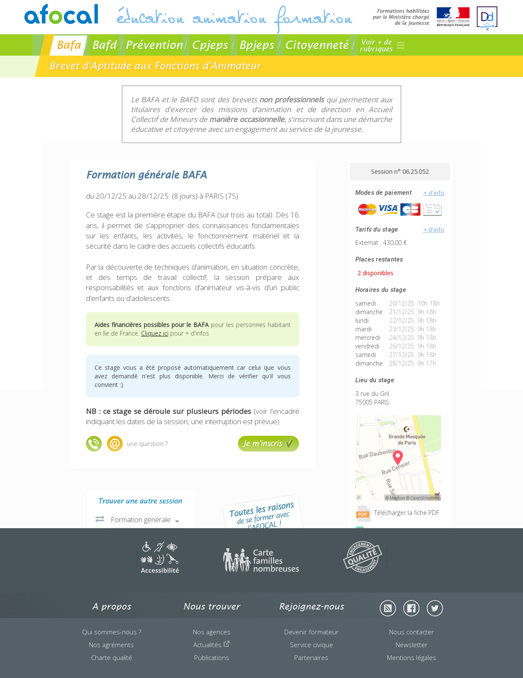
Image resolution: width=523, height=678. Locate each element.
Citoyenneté (317, 44)
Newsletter (412, 644)
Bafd (104, 44)
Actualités (211, 644)
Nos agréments (111, 644)
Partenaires (311, 657)
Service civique (311, 644)
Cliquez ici (154, 333)
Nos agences (211, 631)
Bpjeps (256, 44)
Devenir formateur (311, 631)
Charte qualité (111, 657)
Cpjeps (210, 44)
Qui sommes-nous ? (111, 631)
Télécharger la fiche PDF (397, 512)
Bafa (68, 44)
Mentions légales (411, 657)
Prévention (154, 44)
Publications (211, 657)
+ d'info (434, 192)
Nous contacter (411, 631)
